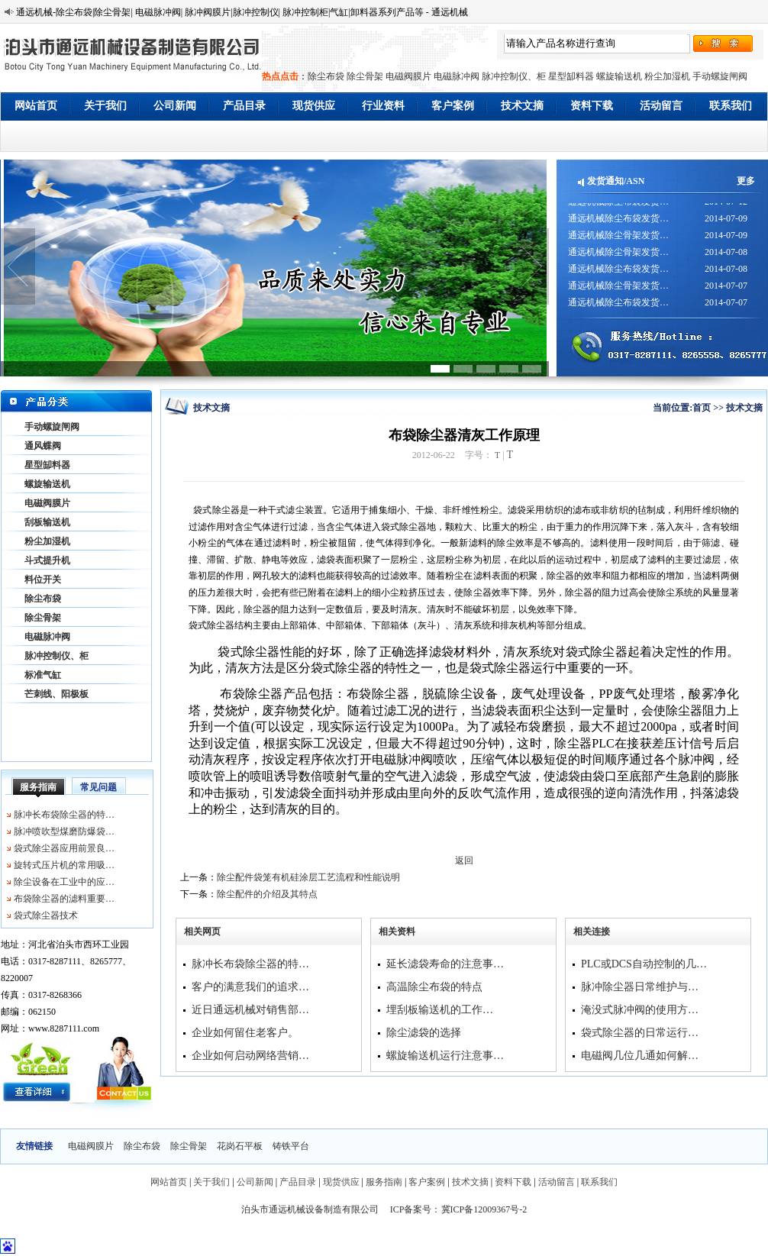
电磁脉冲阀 (456, 76)
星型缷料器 (571, 76)
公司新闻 (174, 105)
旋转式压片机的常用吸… (64, 865)
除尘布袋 (326, 76)
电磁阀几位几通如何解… (640, 1055)
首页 (701, 407)
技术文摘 (522, 105)
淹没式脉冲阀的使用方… (640, 1009)
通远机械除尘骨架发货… (618, 239)
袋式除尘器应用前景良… (64, 848)
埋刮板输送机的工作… (439, 1009)
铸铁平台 (291, 1146)
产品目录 (244, 105)
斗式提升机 (47, 560)
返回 (464, 860)
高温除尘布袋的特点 (434, 987)
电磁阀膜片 (408, 76)
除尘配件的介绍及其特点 (267, 894)
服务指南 (38, 787)
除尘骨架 (365, 76)
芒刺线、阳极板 (56, 694)
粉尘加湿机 (667, 76)
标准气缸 (42, 675)
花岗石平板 (240, 1146)
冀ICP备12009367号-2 (484, 1209)
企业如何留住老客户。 (245, 1032)
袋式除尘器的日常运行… (640, 1032)
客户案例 (452, 105)
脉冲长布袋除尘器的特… (64, 814)
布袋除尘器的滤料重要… (64, 898)
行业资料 (383, 105)
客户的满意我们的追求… (250, 987)
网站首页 (36, 105)
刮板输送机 (47, 522)
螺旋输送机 (619, 76)
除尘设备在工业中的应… (64, 882)
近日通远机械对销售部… (250, 1009)
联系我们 (730, 105)
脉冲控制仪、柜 (514, 76)
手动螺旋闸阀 (719, 76)
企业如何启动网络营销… (250, 1055)
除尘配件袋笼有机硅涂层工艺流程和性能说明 (308, 877)
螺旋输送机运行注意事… (445, 1055)
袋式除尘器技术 (46, 915)
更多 (746, 181)
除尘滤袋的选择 (423, 1032)
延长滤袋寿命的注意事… (445, 964)
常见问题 (98, 787)
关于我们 (105, 105)
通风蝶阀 (42, 446)
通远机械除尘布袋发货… (618, 206)
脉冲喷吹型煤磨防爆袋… (64, 831)
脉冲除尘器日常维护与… (640, 987)
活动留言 (661, 105)
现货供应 (313, 105)
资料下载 (591, 105)
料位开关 (42, 579)
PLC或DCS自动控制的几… (644, 964)
